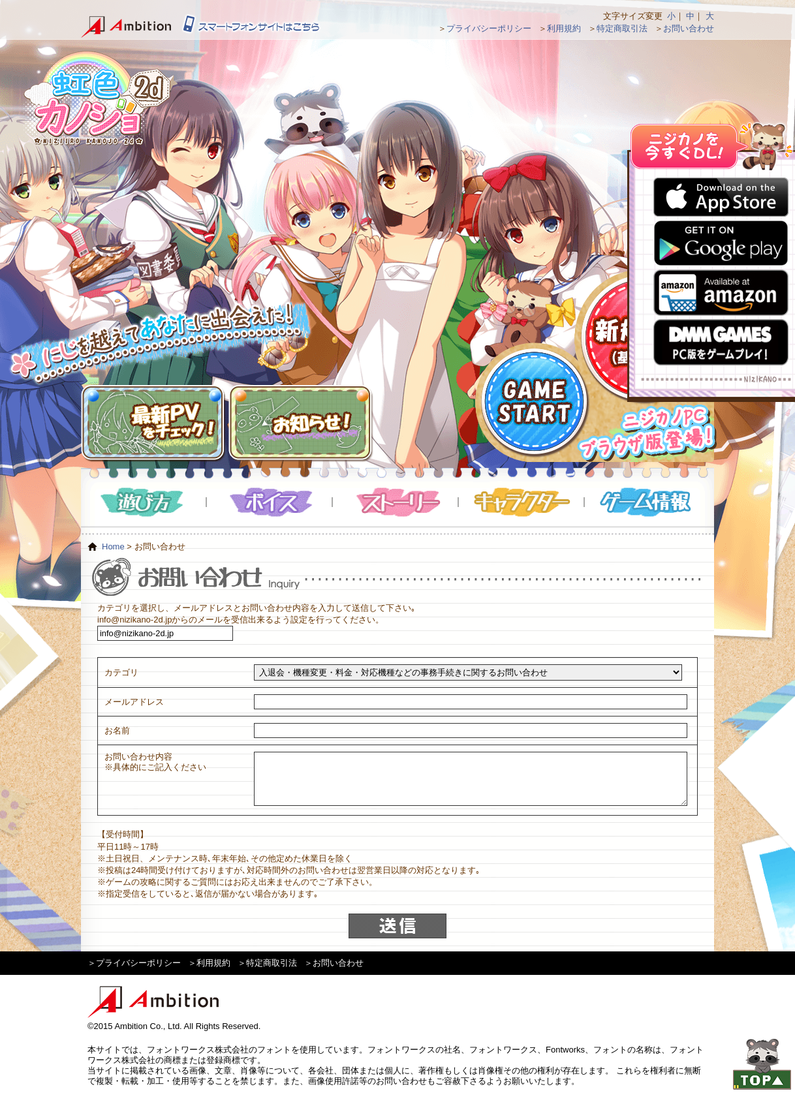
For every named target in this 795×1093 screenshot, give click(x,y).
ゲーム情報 (647, 502)
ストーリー (396, 502)
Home (113, 546)
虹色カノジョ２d (96, 98)
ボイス (270, 502)
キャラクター (522, 502)
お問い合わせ (688, 28)
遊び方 (144, 502)
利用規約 (564, 28)
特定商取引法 (622, 28)
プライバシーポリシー (488, 28)
